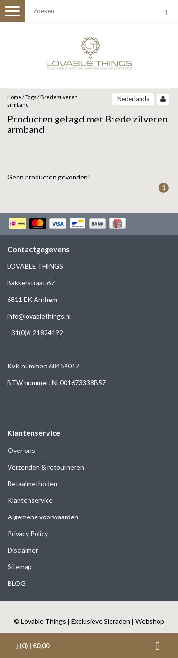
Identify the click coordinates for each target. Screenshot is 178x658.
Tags (31, 97)
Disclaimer (23, 550)
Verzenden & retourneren (46, 467)
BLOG (17, 583)
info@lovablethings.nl (39, 316)
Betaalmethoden (32, 483)
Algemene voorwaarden (43, 517)
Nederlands (133, 99)
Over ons (21, 450)
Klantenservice (30, 500)
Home (14, 97)
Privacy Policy (28, 533)
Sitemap (20, 567)
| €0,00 (32, 645)
